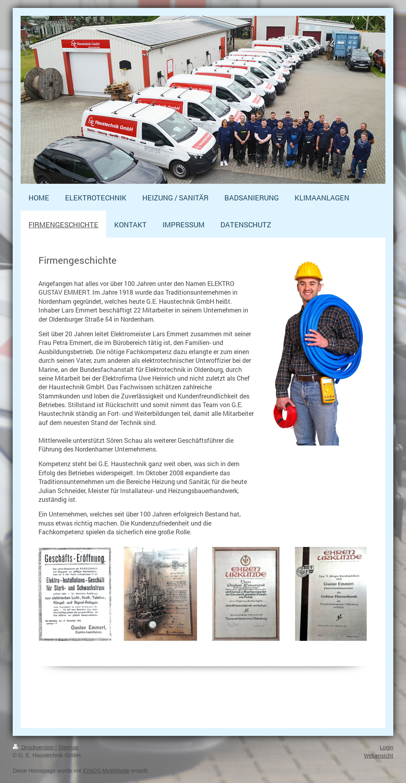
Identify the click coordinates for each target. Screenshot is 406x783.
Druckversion (34, 747)
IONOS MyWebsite (106, 771)
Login (386, 747)
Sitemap (68, 747)
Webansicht (378, 755)
